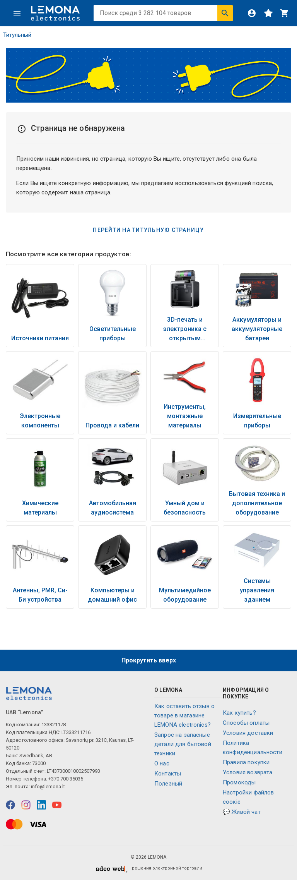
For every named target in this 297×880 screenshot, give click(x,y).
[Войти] (252, 13)
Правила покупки (246, 762)
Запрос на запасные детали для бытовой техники (182, 744)
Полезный (168, 783)
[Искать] (225, 13)
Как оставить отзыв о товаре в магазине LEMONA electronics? (184, 715)
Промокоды (239, 782)
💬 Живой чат (242, 811)
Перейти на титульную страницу (148, 230)
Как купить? (239, 712)
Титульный (17, 34)
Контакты (167, 773)
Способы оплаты (246, 722)
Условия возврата (247, 772)
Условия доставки (248, 732)
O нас (161, 763)
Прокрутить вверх (148, 660)
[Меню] (17, 13)
